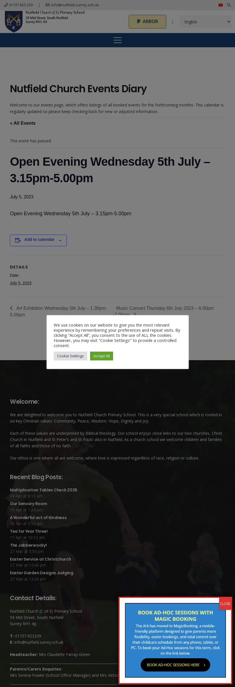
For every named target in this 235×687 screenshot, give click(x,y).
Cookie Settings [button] (70, 355)
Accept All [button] (101, 355)
